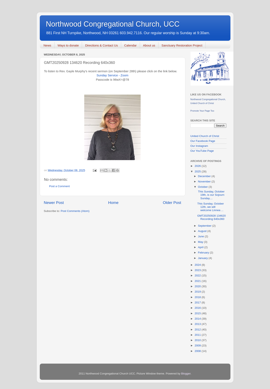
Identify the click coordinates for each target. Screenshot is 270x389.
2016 (198, 307)
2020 (198, 286)
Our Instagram (199, 145)
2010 (198, 340)
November (205, 181)
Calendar (130, 45)
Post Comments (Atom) (75, 211)
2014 (198, 318)
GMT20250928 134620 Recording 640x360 (211, 217)
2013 (198, 324)
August (202, 231)
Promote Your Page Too (202, 111)
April (201, 247)
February (204, 252)
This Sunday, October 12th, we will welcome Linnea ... (210, 207)
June (201, 236)
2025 (198, 171)
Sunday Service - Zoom (112, 75)
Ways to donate (68, 45)
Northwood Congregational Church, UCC (113, 24)
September (205, 225)
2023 (198, 270)
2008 (198, 351)
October (203, 186)
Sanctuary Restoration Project (182, 45)
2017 (198, 302)
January (203, 258)
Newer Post (54, 202)
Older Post (172, 202)
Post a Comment (59, 186)
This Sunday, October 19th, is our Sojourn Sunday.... (210, 195)
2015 (198, 313)
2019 (198, 291)
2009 (198, 345)
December (205, 176)
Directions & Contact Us (101, 45)
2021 (198, 281)
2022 (198, 275)
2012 (198, 329)
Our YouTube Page (202, 150)
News (47, 45)
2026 (198, 165)
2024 (198, 264)
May (201, 241)
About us (149, 45)
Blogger (186, 373)
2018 (198, 297)
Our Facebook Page (202, 140)
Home (113, 202)
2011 (198, 334)
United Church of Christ (204, 136)
